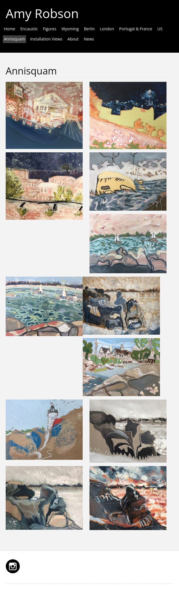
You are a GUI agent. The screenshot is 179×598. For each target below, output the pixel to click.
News (89, 39)
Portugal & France (135, 28)
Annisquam (14, 39)
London (107, 28)
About (72, 39)
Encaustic (29, 28)
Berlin (89, 28)
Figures (49, 28)
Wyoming (70, 28)
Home (9, 28)
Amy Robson (42, 13)
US (160, 28)
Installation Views (46, 39)
